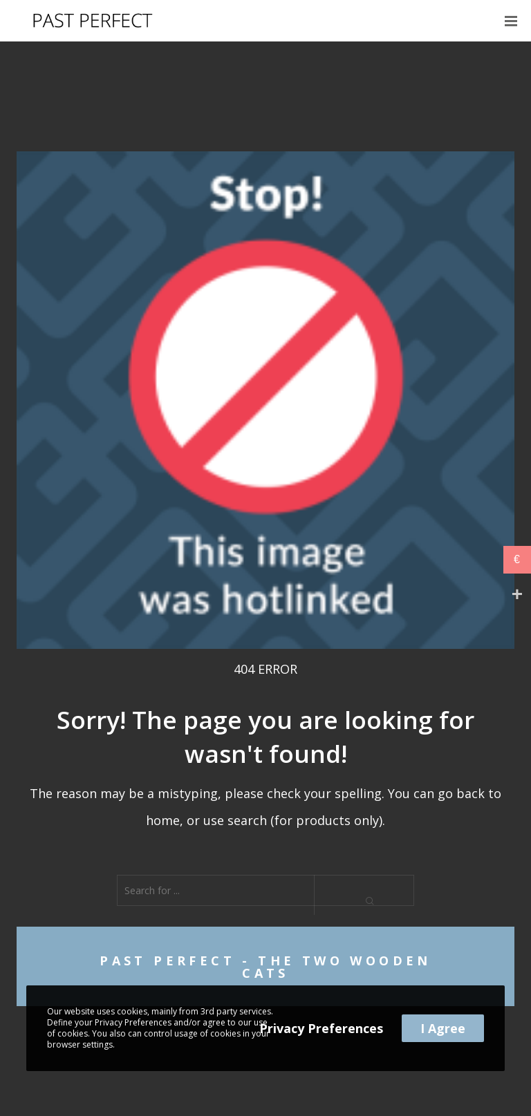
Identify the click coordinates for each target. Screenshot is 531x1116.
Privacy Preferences (321, 1028)
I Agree (442, 1028)
